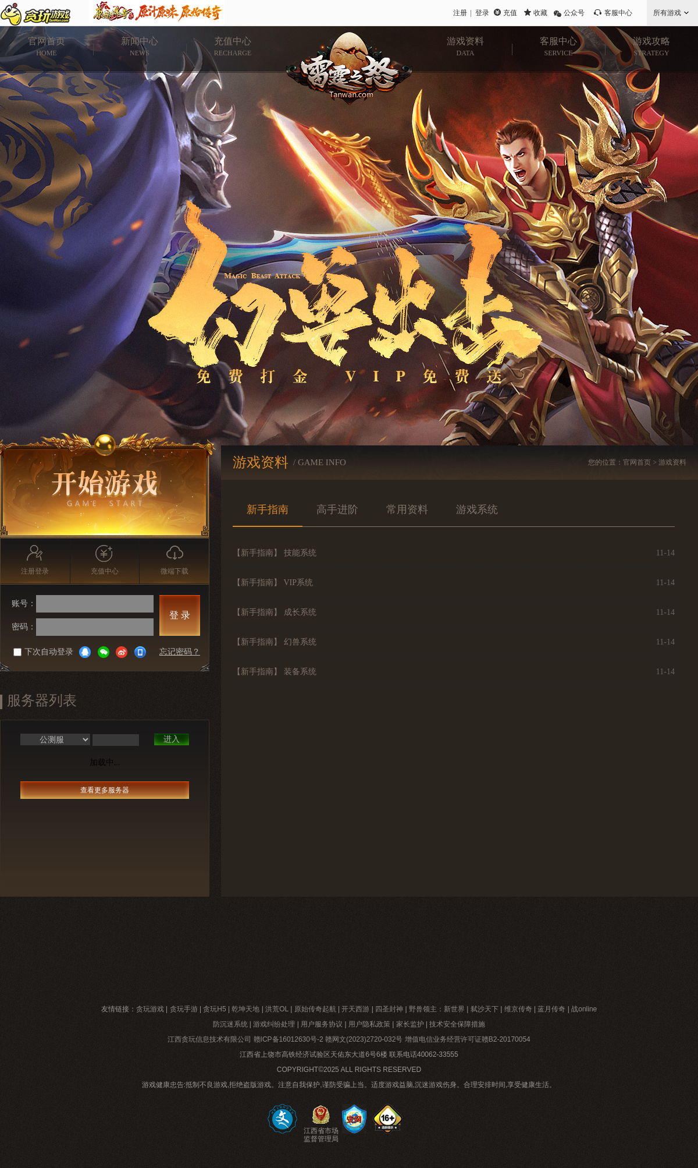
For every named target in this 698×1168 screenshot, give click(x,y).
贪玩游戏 (150, 1009)
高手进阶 (337, 509)
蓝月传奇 (551, 1009)
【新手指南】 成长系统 (274, 612)
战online (584, 1009)
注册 (460, 13)
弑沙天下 (484, 1009)
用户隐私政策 (369, 1024)
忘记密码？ (179, 651)
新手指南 (268, 509)
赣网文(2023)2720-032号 (364, 1039)
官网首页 (637, 462)
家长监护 (410, 1024)
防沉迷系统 (230, 1024)
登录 (482, 13)
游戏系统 (477, 509)
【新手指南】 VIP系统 (273, 582)
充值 (510, 13)
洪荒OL (277, 1009)
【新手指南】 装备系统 (274, 671)
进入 (171, 739)
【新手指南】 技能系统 (274, 552)
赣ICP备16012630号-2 (288, 1039)
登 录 (179, 615)
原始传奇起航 (315, 1009)
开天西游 (355, 1009)
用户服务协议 (322, 1024)
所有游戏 (667, 13)
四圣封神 (389, 1009)
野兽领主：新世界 (437, 1009)
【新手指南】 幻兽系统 (274, 642)
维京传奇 (518, 1009)
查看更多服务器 (104, 790)
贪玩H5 (214, 1009)
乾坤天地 (245, 1009)
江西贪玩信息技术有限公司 (209, 1039)
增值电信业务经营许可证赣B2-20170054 (467, 1039)
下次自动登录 (43, 651)
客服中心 (618, 13)
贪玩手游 (184, 1009)
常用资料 (407, 509)
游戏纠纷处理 (274, 1024)
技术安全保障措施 (457, 1024)
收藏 (540, 13)
